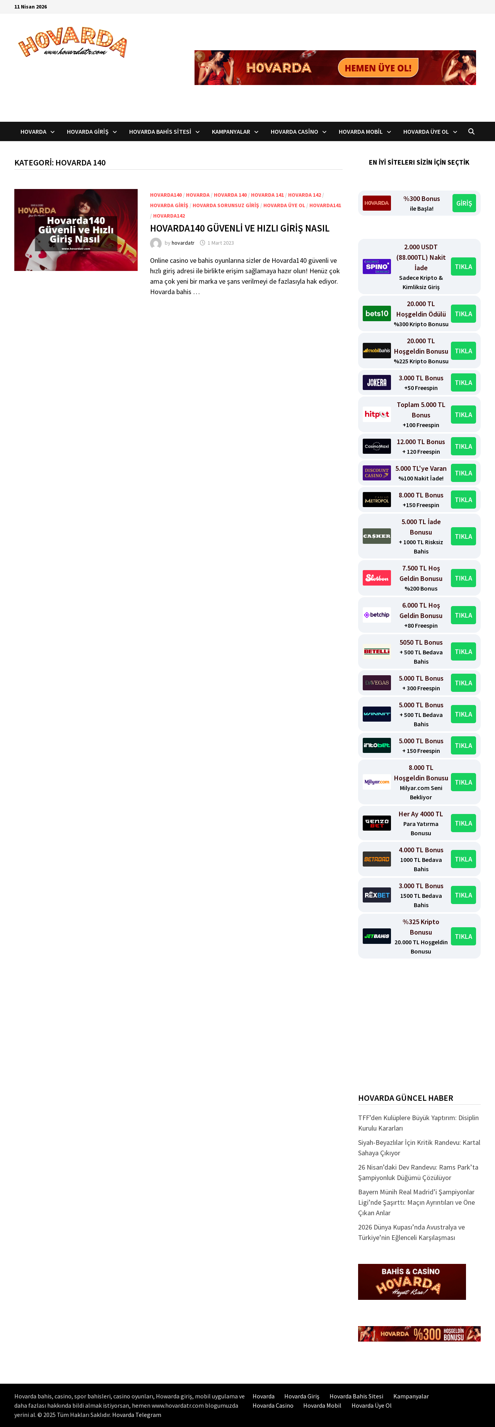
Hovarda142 (169, 215)
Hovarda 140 (230, 194)
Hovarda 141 (267, 194)
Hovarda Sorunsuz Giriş (226, 205)
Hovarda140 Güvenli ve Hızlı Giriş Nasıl (240, 228)
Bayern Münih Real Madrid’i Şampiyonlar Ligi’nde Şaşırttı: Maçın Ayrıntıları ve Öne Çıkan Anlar (416, 1202)
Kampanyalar (231, 131)
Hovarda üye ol (284, 205)
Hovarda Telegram (136, 1414)
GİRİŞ (464, 203)
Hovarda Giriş (88, 131)
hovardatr (183, 242)
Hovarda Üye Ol (426, 131)
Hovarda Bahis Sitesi (160, 131)
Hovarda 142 (304, 194)
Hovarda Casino (294, 131)
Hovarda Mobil (361, 131)
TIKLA (463, 266)
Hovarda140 (166, 194)
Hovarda (33, 131)
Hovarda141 (325, 205)
